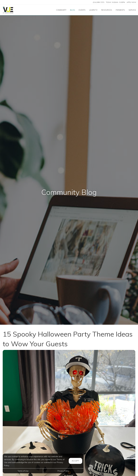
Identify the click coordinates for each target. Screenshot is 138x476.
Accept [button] (75, 461)
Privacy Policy (63, 471)
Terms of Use (22, 471)
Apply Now (131, 2)
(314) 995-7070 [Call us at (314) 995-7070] (98, 2)
